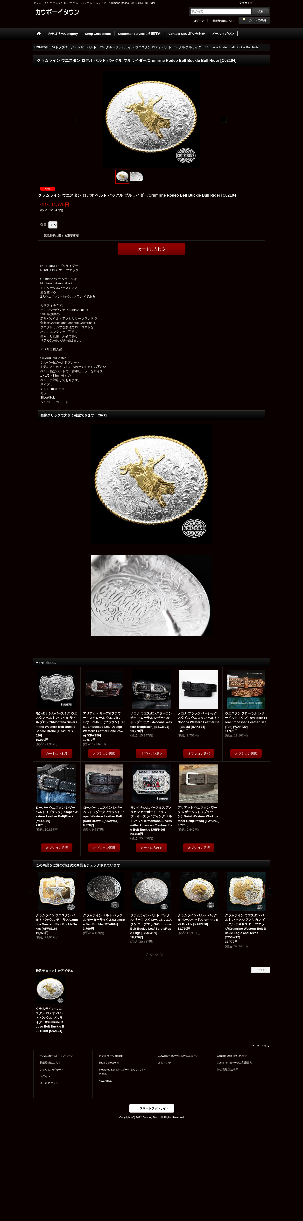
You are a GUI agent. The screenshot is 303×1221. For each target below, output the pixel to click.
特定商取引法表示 (227, 1069)
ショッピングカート (51, 1069)
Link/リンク (164, 1062)
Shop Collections (109, 1062)
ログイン (198, 20)
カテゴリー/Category (111, 1055)
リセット (262, 969)
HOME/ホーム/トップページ (56, 1055)
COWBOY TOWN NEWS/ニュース (178, 1055)
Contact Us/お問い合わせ (232, 1055)
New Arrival (105, 1080)
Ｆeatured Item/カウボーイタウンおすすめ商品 (122, 1071)
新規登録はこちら (223, 20)
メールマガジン (49, 1083)
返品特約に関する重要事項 (61, 235)
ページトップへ (260, 1046)
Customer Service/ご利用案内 (234, 1062)
